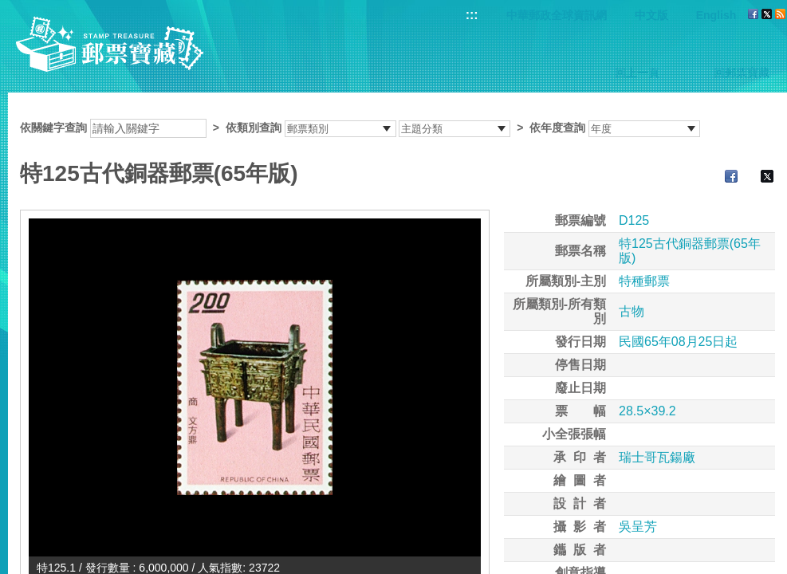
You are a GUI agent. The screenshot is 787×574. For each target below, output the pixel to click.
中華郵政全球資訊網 (556, 15)
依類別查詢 (253, 127)
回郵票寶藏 (741, 72)
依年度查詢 (557, 127)
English (716, 15)
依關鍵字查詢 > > (360, 127)
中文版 (651, 15)
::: (472, 15)
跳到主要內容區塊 (8, 8)
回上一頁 (637, 72)
